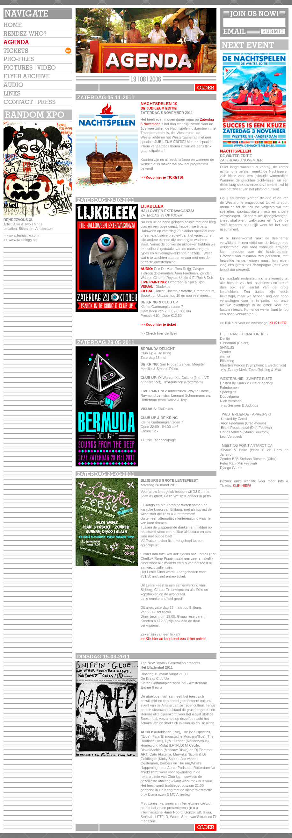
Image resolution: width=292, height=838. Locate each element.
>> (6, 235)
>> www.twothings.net (21, 240)
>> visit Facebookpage (158, 440)
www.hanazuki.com (24, 235)
